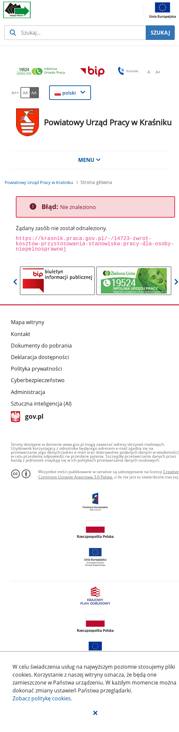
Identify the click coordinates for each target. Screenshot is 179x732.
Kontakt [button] (127, 71)
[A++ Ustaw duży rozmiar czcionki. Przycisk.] (15, 93)
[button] (95, 712)
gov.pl (27, 417)
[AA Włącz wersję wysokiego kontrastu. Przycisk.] (34, 92)
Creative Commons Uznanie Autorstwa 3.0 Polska (108, 474)
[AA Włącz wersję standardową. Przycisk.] (25, 92)
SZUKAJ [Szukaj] (160, 32)
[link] (42, 71)
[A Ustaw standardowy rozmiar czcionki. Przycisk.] (149, 72)
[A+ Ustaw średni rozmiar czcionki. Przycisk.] (158, 72)
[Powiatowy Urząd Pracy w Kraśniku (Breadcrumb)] (39, 182)
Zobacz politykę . (42, 698)
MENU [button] (89, 160)
